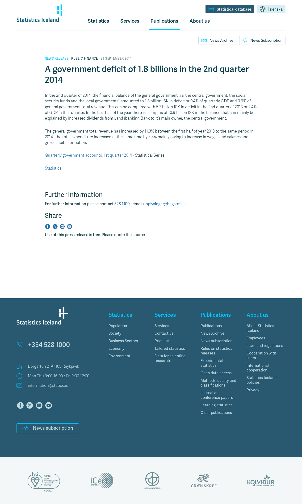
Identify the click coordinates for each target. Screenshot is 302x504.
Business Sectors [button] (123, 340)
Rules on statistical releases (217, 351)
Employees (256, 338)
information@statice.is (48, 385)
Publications (211, 325)
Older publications (216, 412)
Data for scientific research (170, 358)
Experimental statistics (212, 363)
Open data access (216, 373)
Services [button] (129, 21)
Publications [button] (164, 21)
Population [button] (118, 325)
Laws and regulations (265, 345)
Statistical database (229, 9)
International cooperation (258, 368)
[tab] (128, 326)
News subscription (47, 428)
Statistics (98, 21)
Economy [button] (116, 348)
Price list (162, 340)
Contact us (164, 333)
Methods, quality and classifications (218, 383)
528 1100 (122, 203)
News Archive (217, 40)
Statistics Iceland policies (262, 380)
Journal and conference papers (217, 395)
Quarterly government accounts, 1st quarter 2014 (88, 155)
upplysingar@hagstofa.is (164, 203)
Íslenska (271, 9)
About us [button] (199, 21)
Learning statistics (217, 405)
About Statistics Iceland (260, 328)
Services (162, 325)
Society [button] (115, 333)
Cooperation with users (261, 355)
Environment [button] (119, 356)
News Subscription (262, 40)
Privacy (253, 389)
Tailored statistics (170, 348)
